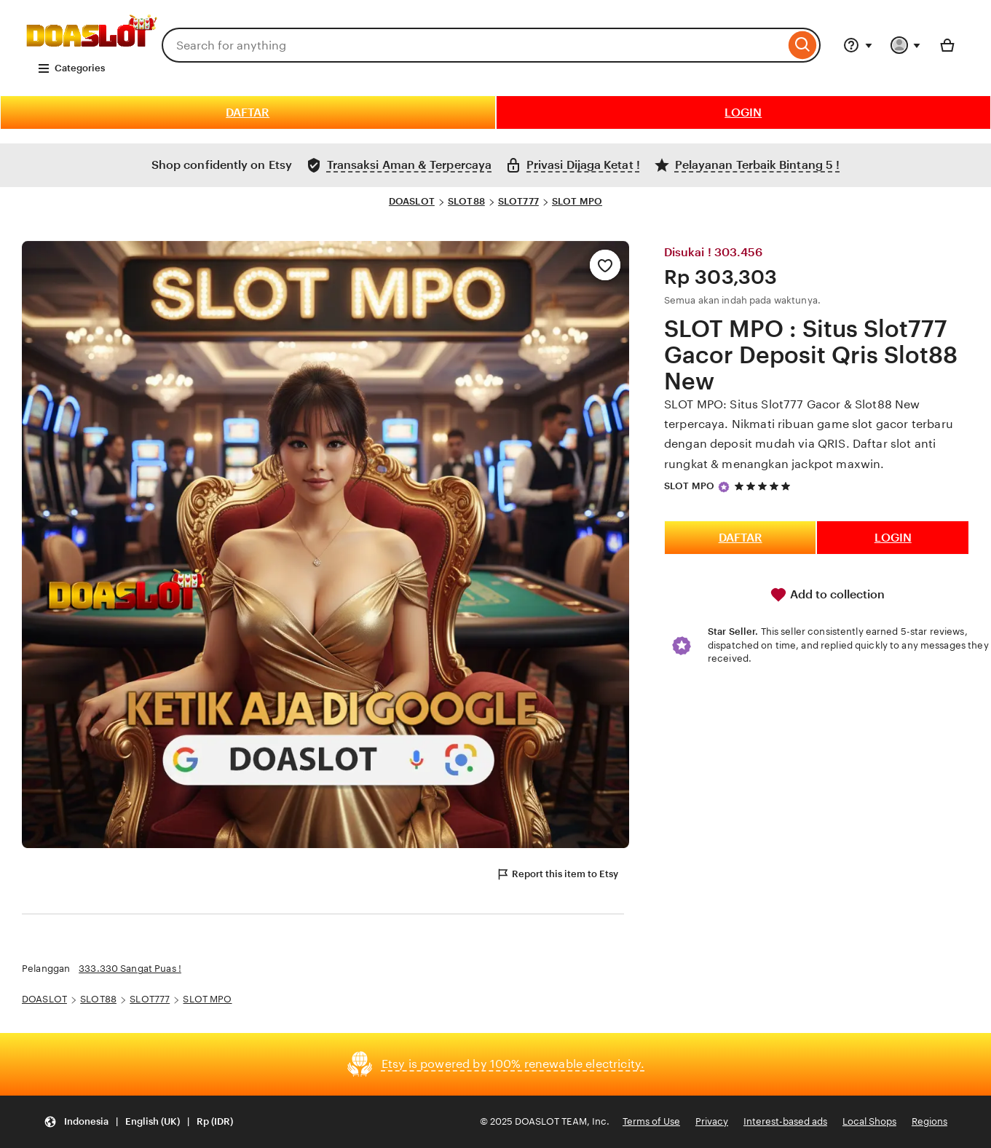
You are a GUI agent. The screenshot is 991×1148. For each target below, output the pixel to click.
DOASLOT (412, 201)
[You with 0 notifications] (906, 45)
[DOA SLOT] (91, 48)
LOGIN (743, 112)
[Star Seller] (723, 487)
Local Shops (869, 1121)
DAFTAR (247, 112)
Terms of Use (651, 1121)
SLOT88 (466, 201)
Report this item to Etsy (557, 874)
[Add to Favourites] (605, 265)
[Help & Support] (858, 45)
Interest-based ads (785, 1121)
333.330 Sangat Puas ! (130, 968)
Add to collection (827, 594)
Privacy (711, 1121)
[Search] (803, 45)
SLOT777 (518, 201)
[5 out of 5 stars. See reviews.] (764, 486)
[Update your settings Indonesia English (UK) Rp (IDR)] (138, 1122)
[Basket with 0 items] (947, 45)
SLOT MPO (577, 201)
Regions (929, 1121)
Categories (71, 68)
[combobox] (473, 45)
